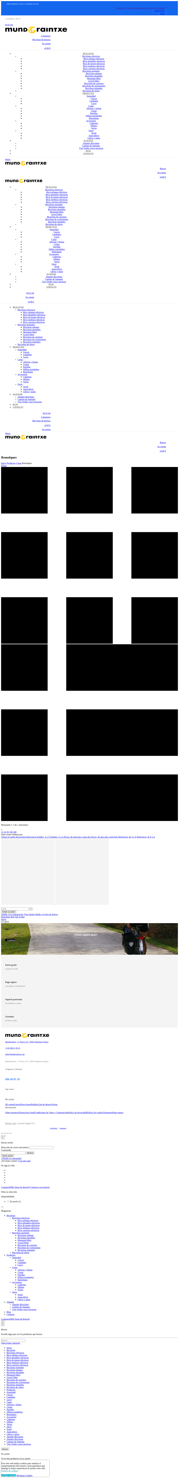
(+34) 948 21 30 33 (12, 1048)
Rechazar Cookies (24, 1475)
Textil (93, 133)
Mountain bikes (94, 78)
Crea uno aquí (24, 1161)
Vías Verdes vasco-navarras (54, 282)
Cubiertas (94, 123)
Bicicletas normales (91, 71)
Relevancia (31, 837)
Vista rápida (29, 914)
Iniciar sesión (7, 1156)
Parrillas (93, 113)
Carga (91, 106)
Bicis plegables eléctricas (94, 61)
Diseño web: (10, 1123)
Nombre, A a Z (43, 837)
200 (14, 832)
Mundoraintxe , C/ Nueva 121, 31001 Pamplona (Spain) (26, 1042)
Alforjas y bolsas (93, 108)
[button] (159, 11)
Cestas (94, 111)
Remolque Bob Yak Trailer (13, 917)
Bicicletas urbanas (94, 73)
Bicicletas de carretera (94, 83)
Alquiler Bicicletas (91, 143)
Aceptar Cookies (8, 1475)
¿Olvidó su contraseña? (11, 1158)
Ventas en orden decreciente (13, 837)
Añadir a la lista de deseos (46, 914)
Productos (11, 1390)
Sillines (94, 126)
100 (11, 832)
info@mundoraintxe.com (15, 1054)
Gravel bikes (93, 81)
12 (2, 832)
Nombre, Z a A (57, 837)
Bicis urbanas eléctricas (93, 59)
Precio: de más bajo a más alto (77, 837)
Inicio (3, 919)
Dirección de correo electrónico (15, 1147)
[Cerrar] (2, 1137)
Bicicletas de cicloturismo (93, 86)
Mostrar (30, 1153)
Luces (93, 103)
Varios (94, 128)
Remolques (94, 118)
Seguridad (91, 96)
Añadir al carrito (8, 912)
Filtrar (4, 466)
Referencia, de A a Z (127, 837)
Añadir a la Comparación (12, 914)
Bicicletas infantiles (94, 88)
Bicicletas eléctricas (91, 56)
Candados (93, 101)
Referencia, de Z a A (146, 837)
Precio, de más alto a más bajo (104, 837)
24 (5, 832)
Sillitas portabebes (94, 116)
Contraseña (6, 1150)
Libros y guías (56, 271)
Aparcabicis (94, 135)
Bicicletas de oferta (54, 224)
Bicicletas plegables (94, 76)
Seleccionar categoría (10, 1343)
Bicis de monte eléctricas (94, 63)
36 (8, 832)
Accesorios (91, 121)
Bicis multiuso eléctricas (94, 66)
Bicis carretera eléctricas (94, 68)
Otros (91, 130)
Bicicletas (11, 1350)
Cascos (94, 98)
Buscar (5, 1449)
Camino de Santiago (91, 146)
